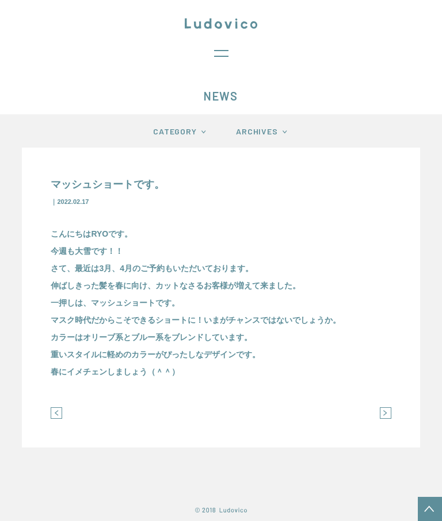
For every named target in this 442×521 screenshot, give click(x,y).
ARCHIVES (257, 131)
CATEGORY (175, 131)
